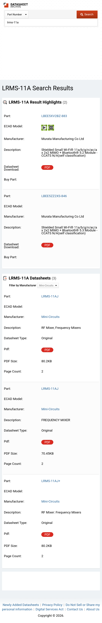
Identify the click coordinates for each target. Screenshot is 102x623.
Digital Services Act (49, 609)
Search (86, 14)
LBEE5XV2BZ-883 (54, 116)
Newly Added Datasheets (21, 605)
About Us (92, 609)
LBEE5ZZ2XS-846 (54, 196)
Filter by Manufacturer (22, 285)
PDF (47, 167)
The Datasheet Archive (16, 5)
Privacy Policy (52, 605)
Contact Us (75, 609)
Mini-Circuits (50, 317)
